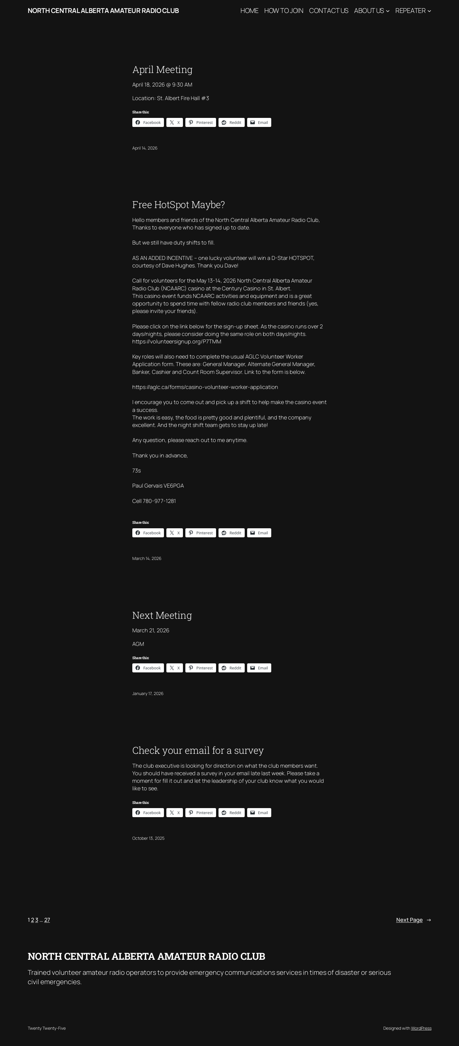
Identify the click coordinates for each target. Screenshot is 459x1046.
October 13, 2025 (148, 838)
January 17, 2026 (148, 693)
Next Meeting (162, 615)
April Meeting (162, 69)
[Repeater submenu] (429, 11)
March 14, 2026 (147, 558)
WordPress (421, 1028)
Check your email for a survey (198, 750)
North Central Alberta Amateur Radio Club (103, 10)
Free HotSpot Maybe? (178, 204)
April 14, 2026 (145, 148)
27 (47, 919)
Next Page (414, 920)
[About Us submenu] (388, 11)
